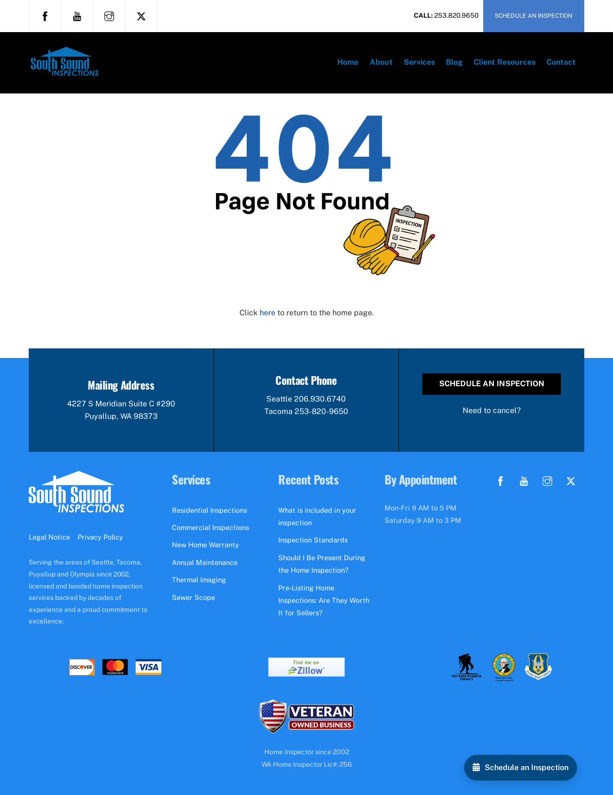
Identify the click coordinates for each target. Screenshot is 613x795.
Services (419, 62)
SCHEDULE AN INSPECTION (533, 15)
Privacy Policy (100, 537)
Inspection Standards (313, 540)
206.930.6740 (320, 398)
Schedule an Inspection (492, 383)
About (381, 62)
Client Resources (504, 62)
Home (347, 62)
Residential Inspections (209, 510)
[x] (141, 15)
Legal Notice (49, 537)
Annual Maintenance (205, 562)
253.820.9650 (456, 15)
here (267, 312)
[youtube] (77, 15)
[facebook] (45, 15)
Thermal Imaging (199, 580)
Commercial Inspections (210, 527)
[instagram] (109, 15)
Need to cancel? (492, 410)
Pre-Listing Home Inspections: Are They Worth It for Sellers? (323, 600)
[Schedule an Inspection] (520, 768)
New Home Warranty (205, 545)
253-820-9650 (321, 411)
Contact (561, 62)
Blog (454, 62)
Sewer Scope (193, 597)
